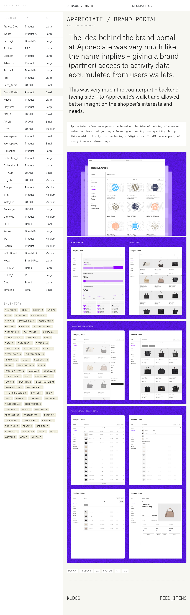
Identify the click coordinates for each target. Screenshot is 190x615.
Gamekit (9, 216)
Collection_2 (11, 158)
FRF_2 (7, 114)
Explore (8, 48)
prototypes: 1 (32, 415)
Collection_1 (11, 150)
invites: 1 (36, 393)
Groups (8, 187)
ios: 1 (49, 393)
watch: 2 (10, 437)
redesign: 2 (11, 420)
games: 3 (34, 371)
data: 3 (9, 343)
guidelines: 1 (12, 376)
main (89, 5)
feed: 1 (26, 360)
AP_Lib (7, 121)
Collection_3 (11, 165)
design (72, 571)
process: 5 (41, 409)
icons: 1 (9, 382)
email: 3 (47, 348)
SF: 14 (8, 315)
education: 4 (31, 348)
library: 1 (35, 398)
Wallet (7, 33)
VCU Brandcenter (14, 253)
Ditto (6, 282)
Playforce (9, 106)
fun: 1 (41, 365)
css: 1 (47, 337)
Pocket (8, 231)
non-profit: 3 (33, 404)
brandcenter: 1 (43, 326)
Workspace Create (14, 143)
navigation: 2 (13, 404)
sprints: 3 (42, 426)
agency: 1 (21, 315)
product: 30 (12, 415)
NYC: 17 (51, 310)
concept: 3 (33, 337)
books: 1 (9, 326)
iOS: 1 (28, 376)
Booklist (8, 55)
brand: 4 (24, 326)
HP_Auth (8, 172)
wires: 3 (36, 437)
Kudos (7, 99)
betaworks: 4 (26, 321)
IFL (5, 238)
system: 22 (11, 431)
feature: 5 (11, 360)
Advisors (9, 63)
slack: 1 (27, 426)
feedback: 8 (41, 360)
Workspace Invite (14, 136)
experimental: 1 (34, 354)
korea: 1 (20, 398)
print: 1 (26, 409)
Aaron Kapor (15, 5)
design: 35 (42, 343)
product (86, 571)
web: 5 (23, 437)
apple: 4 (9, 321)
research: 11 (30, 420)
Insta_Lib (9, 202)
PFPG (7, 223)
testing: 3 (28, 431)
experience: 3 (13, 354)
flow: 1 (9, 365)
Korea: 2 (38, 310)
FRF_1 (7, 77)
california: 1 (31, 332)
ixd (125, 571)
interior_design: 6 (16, 393)
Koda (7, 260)
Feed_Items (10, 85)
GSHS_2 (9, 267)
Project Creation (13, 26)
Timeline (9, 289)
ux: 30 (41, 431)
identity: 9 (25, 382)
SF (117, 571)
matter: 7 (51, 398)
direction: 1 (12, 348)
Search (8, 245)
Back (75, 5)
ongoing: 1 (11, 409)
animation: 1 (38, 315)
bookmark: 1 (46, 321)
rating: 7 (49, 415)
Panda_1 (8, 70)
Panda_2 (9, 41)
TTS (6, 194)
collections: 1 (13, 337)
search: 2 (47, 420)
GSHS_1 (8, 275)
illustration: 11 (44, 382)
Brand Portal (11, 92)
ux (97, 571)
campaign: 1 (50, 332)
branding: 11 (12, 332)
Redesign (9, 209)
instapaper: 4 (34, 387)
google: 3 (49, 371)
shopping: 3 (11, 426)
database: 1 (24, 343)
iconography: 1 (44, 376)
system (107, 571)
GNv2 (7, 128)
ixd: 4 (8, 398)
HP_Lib (8, 180)
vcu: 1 (53, 431)
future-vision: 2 (14, 371)
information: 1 (13, 387)
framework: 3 (26, 365)
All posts (10, 310)
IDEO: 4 (25, 310)
